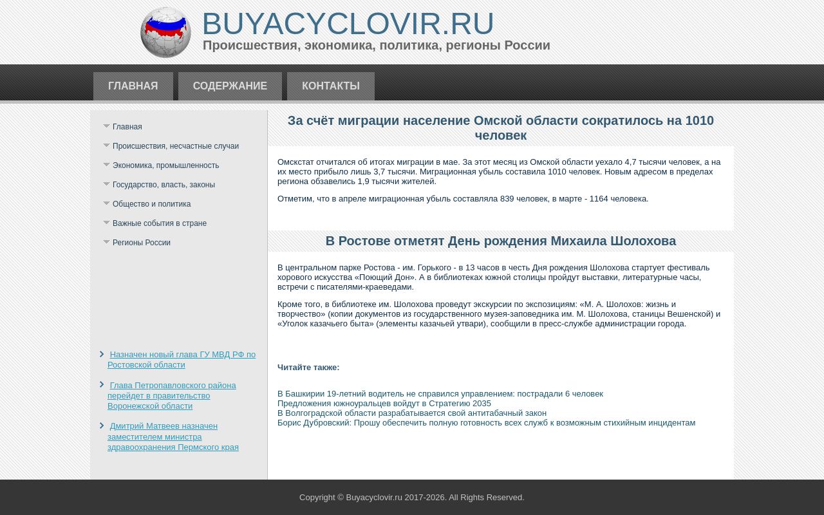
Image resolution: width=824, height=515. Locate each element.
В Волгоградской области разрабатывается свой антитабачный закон (412, 413)
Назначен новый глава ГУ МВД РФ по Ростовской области (182, 360)
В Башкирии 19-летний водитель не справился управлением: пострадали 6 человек (440, 393)
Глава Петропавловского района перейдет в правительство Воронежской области (172, 395)
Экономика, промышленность (166, 165)
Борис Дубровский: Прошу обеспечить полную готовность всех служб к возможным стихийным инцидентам (486, 422)
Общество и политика (152, 204)
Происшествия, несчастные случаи (176, 146)
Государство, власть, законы (164, 184)
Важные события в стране (160, 223)
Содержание (230, 85)
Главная (133, 85)
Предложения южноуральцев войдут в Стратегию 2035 (384, 403)
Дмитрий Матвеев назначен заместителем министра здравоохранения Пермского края (173, 436)
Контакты (331, 85)
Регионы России (142, 242)
